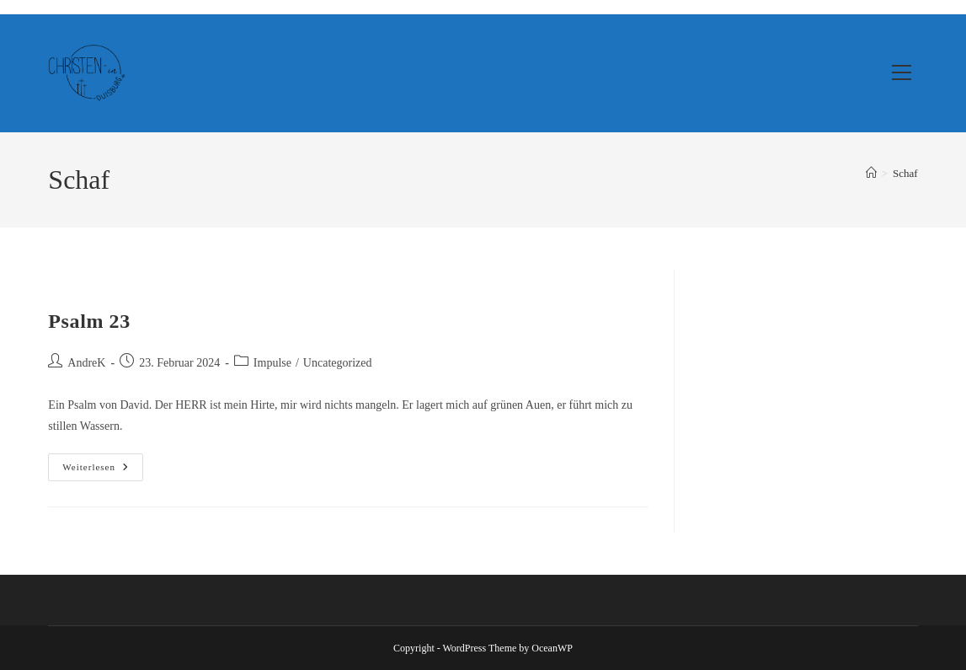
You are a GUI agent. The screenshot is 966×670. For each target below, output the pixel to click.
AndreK (86, 362)
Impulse (272, 362)
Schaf (905, 173)
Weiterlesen (102, 471)
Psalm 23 (89, 321)
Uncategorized (337, 362)
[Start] (871, 173)
